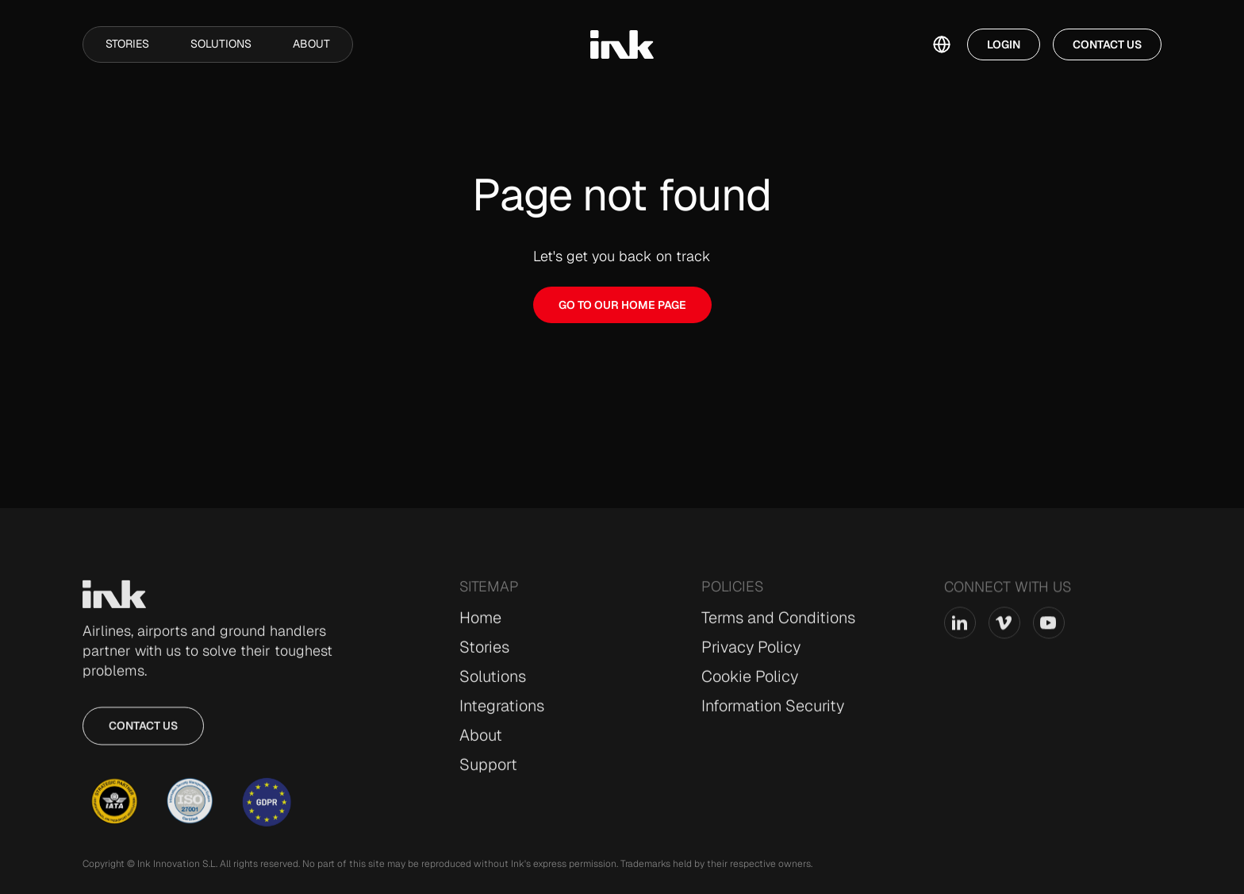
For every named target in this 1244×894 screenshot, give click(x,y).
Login (1003, 44)
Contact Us (1107, 44)
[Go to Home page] (114, 603)
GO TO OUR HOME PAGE (622, 305)
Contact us (143, 734)
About (311, 44)
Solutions (220, 44)
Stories (127, 44)
